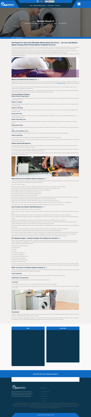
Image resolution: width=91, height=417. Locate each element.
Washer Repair (19, 37)
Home (31, 5)
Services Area (51, 5)
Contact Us (57, 5)
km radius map (28, 347)
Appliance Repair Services (40, 5)
